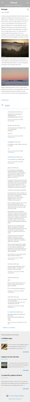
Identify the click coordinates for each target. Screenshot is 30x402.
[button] (28, 10)
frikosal (13, 3)
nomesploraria (11, 112)
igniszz (9, 167)
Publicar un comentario (9, 327)
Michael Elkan (19, 398)
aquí (9, 16)
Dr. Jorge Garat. (12, 312)
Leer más (26, 352)
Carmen (10, 264)
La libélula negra (6, 338)
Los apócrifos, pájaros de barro (11, 375)
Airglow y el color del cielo (10, 357)
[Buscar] (28, 3)
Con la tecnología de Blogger (15, 396)
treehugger (10, 142)
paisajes (7, 105)
